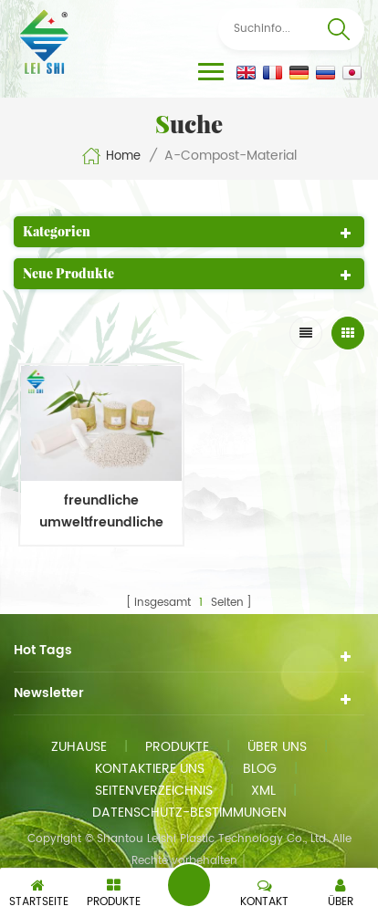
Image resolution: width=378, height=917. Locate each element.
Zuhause (79, 746)
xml (263, 790)
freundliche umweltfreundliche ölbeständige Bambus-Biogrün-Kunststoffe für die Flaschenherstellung (101, 512)
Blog (260, 768)
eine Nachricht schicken (189, 885)
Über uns (277, 746)
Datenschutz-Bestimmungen (189, 812)
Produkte (177, 746)
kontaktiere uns (150, 768)
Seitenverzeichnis (154, 790)
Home (111, 156)
